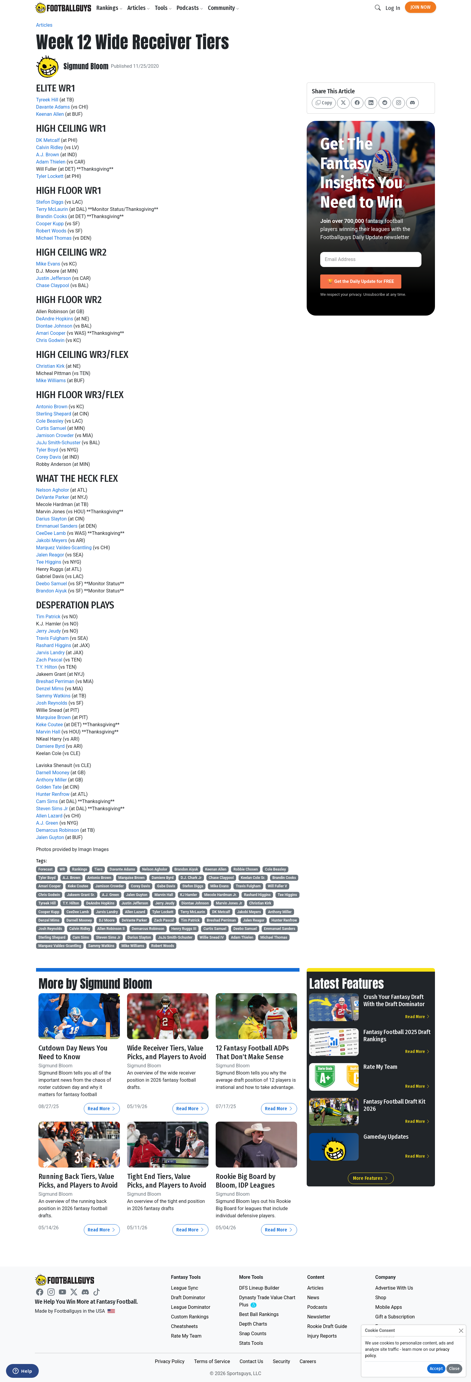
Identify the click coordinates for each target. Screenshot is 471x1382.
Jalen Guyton (50, 837)
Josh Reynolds (51, 703)
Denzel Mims (50, 688)
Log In (392, 7)
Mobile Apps (388, 1307)
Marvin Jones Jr (229, 903)
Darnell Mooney (52, 772)
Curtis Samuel (51, 428)
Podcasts (190, 7)
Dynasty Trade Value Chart (267, 1301)
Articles (139, 7)
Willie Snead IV (211, 937)
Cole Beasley (49, 421)
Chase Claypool (52, 285)
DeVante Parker (52, 497)
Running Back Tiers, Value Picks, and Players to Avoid (78, 1180)
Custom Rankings (189, 1317)
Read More (102, 1108)
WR (62, 869)
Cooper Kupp (50, 223)
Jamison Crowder (55, 435)
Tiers (98, 869)
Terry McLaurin (52, 209)
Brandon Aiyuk (51, 591)
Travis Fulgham (52, 638)
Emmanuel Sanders (56, 526)
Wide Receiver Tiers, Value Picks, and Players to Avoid (167, 1052)
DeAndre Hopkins (54, 319)
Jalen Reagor (50, 555)
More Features (371, 1178)
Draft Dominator (188, 1297)
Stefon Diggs (49, 202)
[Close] (461, 1330)
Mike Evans (48, 264)
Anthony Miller (51, 780)
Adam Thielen (50, 162)
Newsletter (318, 1317)
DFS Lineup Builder (259, 1288)
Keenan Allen (50, 114)
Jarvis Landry (50, 652)
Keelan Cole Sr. (253, 878)
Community (223, 7)
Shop (380, 1297)
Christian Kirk (50, 366)
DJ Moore (106, 920)
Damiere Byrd (50, 746)
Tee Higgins (48, 562)
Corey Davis (48, 457)
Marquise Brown (53, 717)
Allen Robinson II (111, 929)
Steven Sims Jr (52, 808)
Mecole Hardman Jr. (220, 895)
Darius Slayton (51, 519)
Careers (307, 1361)
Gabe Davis (166, 886)
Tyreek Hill (47, 100)
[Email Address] (370, 259)
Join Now (420, 7)
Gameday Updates (386, 1136)
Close (454, 1368)
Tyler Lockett (49, 176)
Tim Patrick (48, 616)
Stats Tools (251, 1343)
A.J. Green (47, 823)
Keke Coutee (49, 724)
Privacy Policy (169, 1361)
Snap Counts (252, 1333)
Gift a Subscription (395, 1317)
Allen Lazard (49, 816)
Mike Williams (51, 380)
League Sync (184, 1288)
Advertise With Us (394, 1288)
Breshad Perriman (55, 681)
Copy (324, 103)
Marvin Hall (48, 732)
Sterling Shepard (53, 414)
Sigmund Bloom (85, 66)
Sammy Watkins (53, 696)
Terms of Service (212, 1361)
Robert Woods (51, 231)
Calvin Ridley (49, 147)
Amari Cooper (50, 333)
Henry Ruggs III (184, 929)
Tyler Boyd (47, 450)
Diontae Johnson (54, 326)
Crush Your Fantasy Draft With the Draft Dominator (394, 1000)
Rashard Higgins (53, 645)
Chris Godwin (50, 340)
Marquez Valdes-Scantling (64, 547)
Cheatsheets (184, 1326)
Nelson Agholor (52, 490)
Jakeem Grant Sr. (81, 895)
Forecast (45, 869)
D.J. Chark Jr (191, 878)
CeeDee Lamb (51, 533)
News (313, 1297)
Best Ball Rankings (259, 1314)
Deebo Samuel (51, 583)
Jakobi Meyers (51, 540)
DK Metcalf (48, 140)
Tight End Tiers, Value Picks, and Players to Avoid (167, 1180)
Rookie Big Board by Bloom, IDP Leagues (246, 1180)
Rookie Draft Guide (327, 1326)
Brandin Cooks (51, 216)
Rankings (110, 7)
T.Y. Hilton (46, 667)
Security (281, 1361)
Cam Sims (47, 801)
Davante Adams (53, 107)
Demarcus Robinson (57, 830)
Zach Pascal (49, 660)
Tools (163, 7)
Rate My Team (380, 1066)
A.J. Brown (47, 154)
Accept (436, 1368)
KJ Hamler (188, 895)
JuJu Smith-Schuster (58, 442)
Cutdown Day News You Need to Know (73, 1052)
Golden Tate (49, 787)
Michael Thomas (53, 238)
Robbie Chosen (245, 869)
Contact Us (251, 1361)
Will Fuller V (277, 886)
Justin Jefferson (53, 278)
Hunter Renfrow (52, 794)
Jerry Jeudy (48, 631)
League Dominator (190, 1307)
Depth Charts (253, 1324)
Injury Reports (322, 1336)
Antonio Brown (52, 406)
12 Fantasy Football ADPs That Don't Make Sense (253, 1052)
